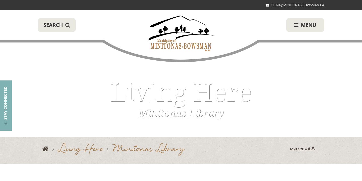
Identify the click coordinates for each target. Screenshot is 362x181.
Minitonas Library (148, 149)
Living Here (80, 149)
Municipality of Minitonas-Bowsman (181, 34)
